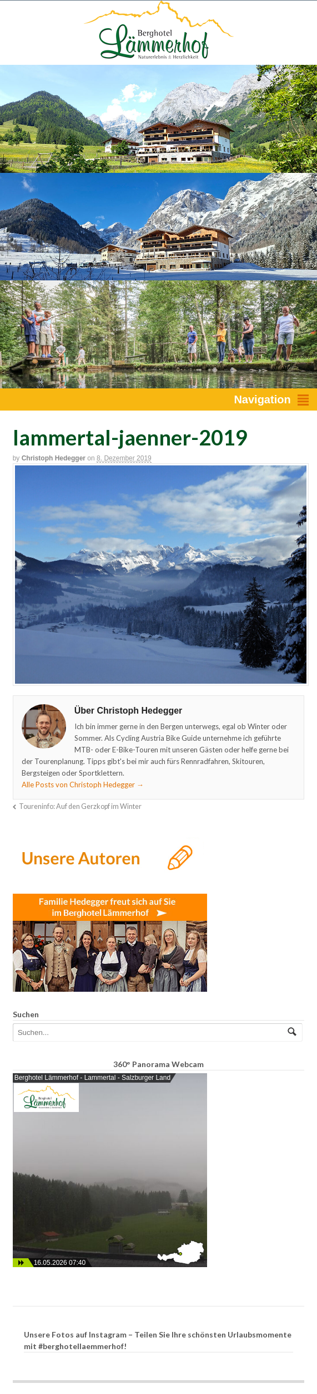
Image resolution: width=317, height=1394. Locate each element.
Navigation (262, 399)
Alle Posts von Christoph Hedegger (83, 784)
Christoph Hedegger (53, 458)
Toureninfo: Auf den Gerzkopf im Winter (80, 806)
